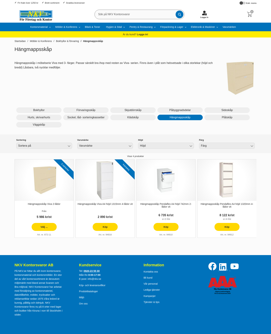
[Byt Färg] (251, 146)
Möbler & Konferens (66, 27)
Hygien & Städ (114, 27)
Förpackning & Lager (171, 27)
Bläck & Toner (92, 27)
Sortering (21, 140)
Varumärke (82, 140)
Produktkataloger (88, 291)
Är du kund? (135, 34)
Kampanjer (150, 296)
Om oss (83, 303)
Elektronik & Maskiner (203, 27)
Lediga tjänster (152, 289)
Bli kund (148, 277)
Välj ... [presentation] (40, 228)
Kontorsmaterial (39, 27)
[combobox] (44, 146)
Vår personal (151, 283)
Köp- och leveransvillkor (92, 285)
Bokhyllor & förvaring (67, 41)
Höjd (140, 140)
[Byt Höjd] (190, 146)
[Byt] (69, 146)
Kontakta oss (151, 271)
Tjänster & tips (152, 302)
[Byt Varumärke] (129, 146)
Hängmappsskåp (93, 41)
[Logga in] (204, 14)
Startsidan (20, 41)
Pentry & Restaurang (141, 27)
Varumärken (229, 27)
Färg (201, 140)
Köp (99, 228)
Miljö (81, 297)
